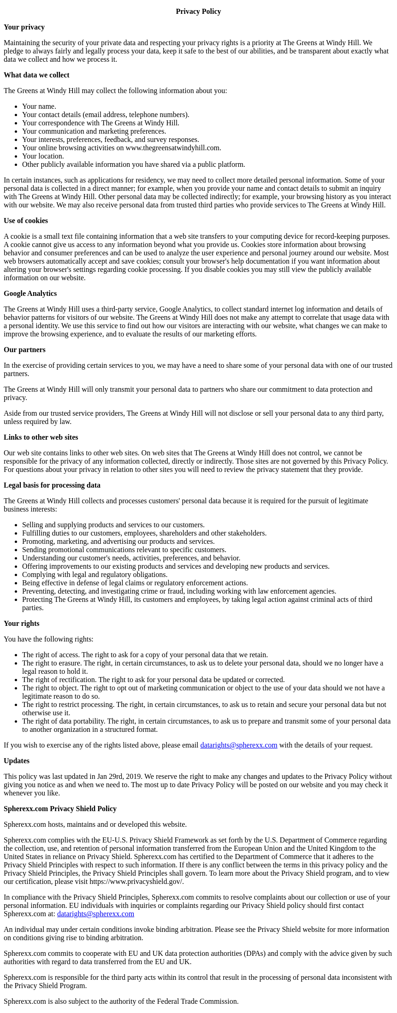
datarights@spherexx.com (239, 745)
